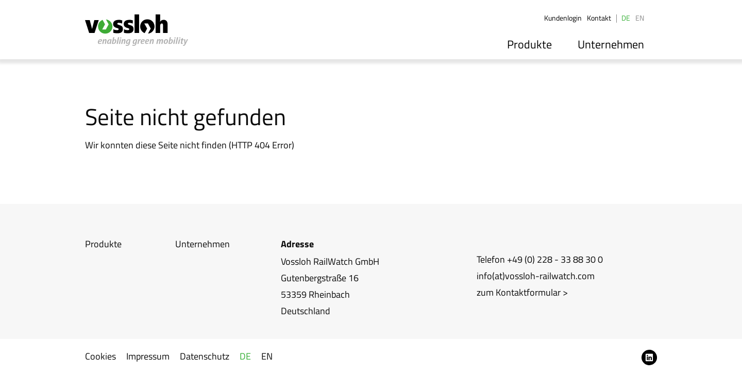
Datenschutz (204, 356)
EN (639, 17)
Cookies (100, 356)
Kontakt (599, 17)
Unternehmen (613, 43)
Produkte (537, 43)
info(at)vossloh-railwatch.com (536, 276)
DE (625, 17)
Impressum (148, 356)
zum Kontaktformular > (522, 292)
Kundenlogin (563, 17)
